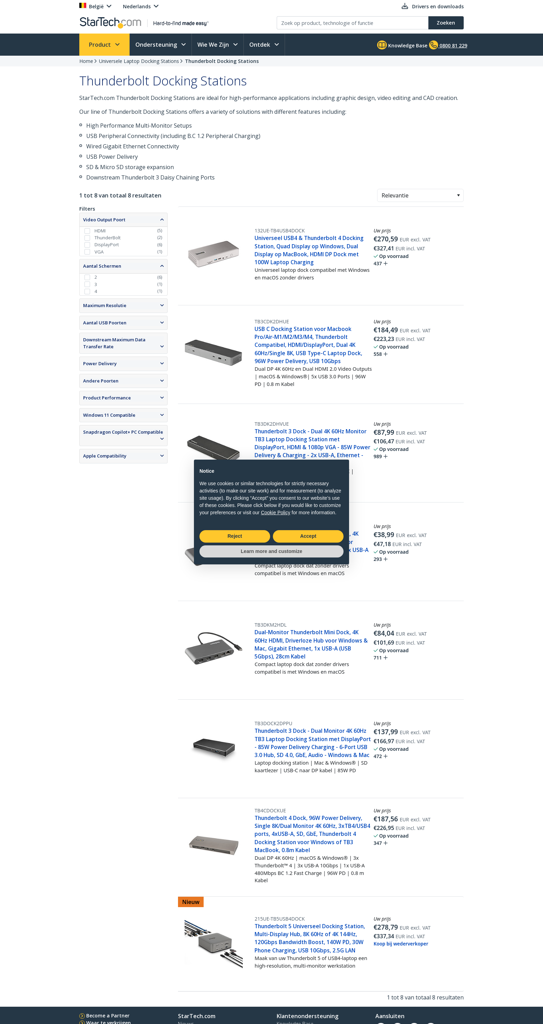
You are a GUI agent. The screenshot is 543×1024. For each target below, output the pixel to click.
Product (100, 44)
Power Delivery (100, 363)
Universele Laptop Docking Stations (139, 61)
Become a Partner (108, 1015)
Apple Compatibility (104, 456)
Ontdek (260, 44)
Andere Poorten (100, 381)
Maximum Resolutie (104, 305)
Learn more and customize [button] (271, 551)
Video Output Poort (104, 219)
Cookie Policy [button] (275, 512)
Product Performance (107, 398)
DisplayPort (107, 244)
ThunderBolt (108, 237)
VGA (99, 252)
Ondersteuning (156, 44)
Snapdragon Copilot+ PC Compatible (123, 432)
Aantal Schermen (102, 266)
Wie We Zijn (213, 44)
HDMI (100, 231)
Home (86, 61)
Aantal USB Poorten (104, 323)
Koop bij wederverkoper (401, 944)
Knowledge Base (402, 44)
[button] (458, 195)
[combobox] (420, 195)
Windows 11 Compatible (109, 415)
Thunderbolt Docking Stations (222, 61)
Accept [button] (308, 536)
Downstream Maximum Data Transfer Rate (114, 343)
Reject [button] (235, 536)
